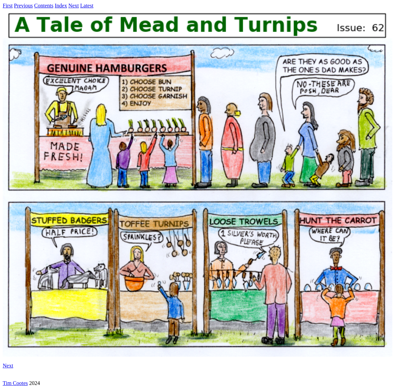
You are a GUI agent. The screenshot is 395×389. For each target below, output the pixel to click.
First (7, 5)
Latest (86, 5)
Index (61, 5)
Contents (43, 5)
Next (73, 5)
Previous (23, 5)
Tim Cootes (15, 383)
